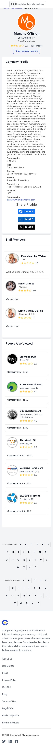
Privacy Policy (9, 680)
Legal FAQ (7, 708)
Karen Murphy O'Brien (33, 256)
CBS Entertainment (30, 411)
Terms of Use (9, 701)
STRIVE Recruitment (31, 385)
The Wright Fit (28, 440)
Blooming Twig (28, 357)
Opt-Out (6, 687)
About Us (7, 659)
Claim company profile (26, 51)
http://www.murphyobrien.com (21, 200)
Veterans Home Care (31, 468)
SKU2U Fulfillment (30, 496)
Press (5, 673)
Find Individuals (10, 723)
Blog (4, 694)
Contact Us (8, 666)
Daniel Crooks (26, 284)
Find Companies (10, 716)
